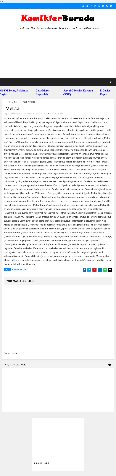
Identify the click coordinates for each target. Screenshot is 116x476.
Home (8, 102)
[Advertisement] (58, 55)
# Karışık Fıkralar (19, 269)
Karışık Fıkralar (20, 102)
